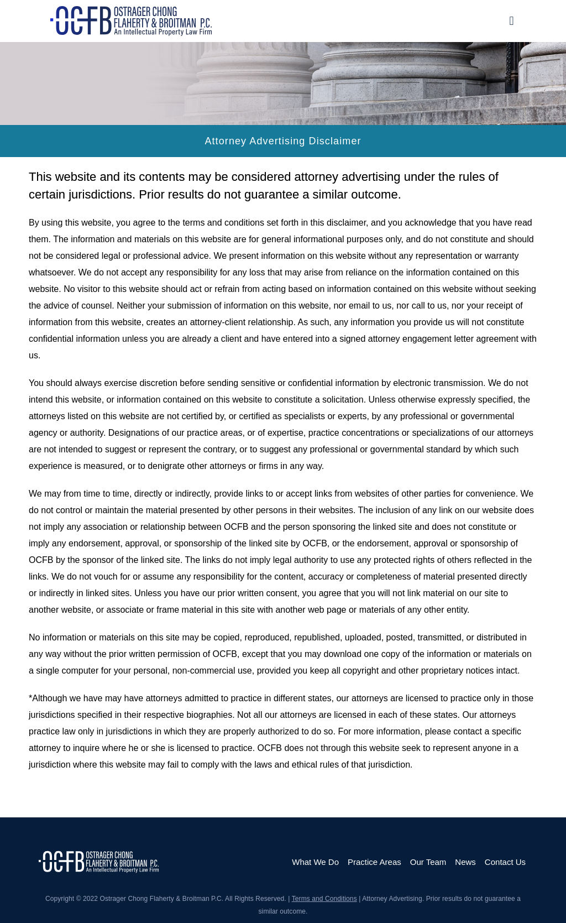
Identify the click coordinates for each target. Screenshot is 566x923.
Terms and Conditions (324, 899)
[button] (511, 21)
